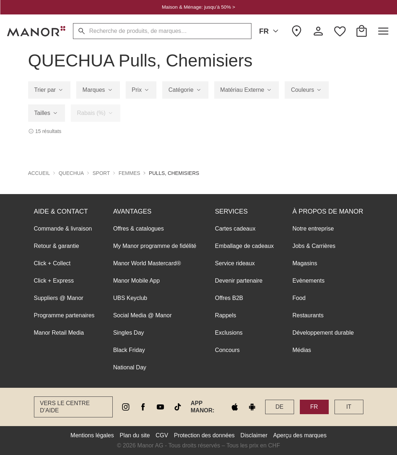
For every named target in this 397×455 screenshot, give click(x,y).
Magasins (304, 263)
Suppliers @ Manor (58, 298)
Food (298, 298)
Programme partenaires (64, 315)
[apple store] (235, 407)
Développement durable (323, 333)
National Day (129, 367)
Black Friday (129, 350)
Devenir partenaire (239, 281)
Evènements (308, 281)
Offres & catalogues (138, 229)
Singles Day (128, 333)
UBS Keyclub (130, 298)
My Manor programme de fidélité (154, 246)
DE (279, 407)
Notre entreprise (313, 229)
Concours (227, 350)
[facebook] (143, 407)
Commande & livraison (63, 229)
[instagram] (125, 407)
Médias (301, 350)
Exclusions (228, 333)
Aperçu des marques (300, 435)
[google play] (252, 407)
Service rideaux (235, 263)
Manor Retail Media (59, 333)
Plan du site (135, 435)
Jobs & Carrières (313, 246)
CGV (162, 435)
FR (270, 31)
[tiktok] (178, 407)
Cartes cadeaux (235, 229)
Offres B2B (229, 298)
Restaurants (307, 315)
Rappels (225, 315)
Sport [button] (101, 173)
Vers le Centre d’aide (65, 406)
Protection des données (204, 435)
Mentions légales (92, 435)
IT (348, 407)
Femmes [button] (129, 173)
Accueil (39, 173)
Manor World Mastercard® (147, 263)
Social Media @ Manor (142, 315)
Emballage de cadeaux (244, 246)
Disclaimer (254, 435)
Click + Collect (52, 263)
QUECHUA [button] (71, 173)
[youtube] (160, 407)
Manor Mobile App (136, 281)
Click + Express (54, 281)
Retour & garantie (56, 246)
